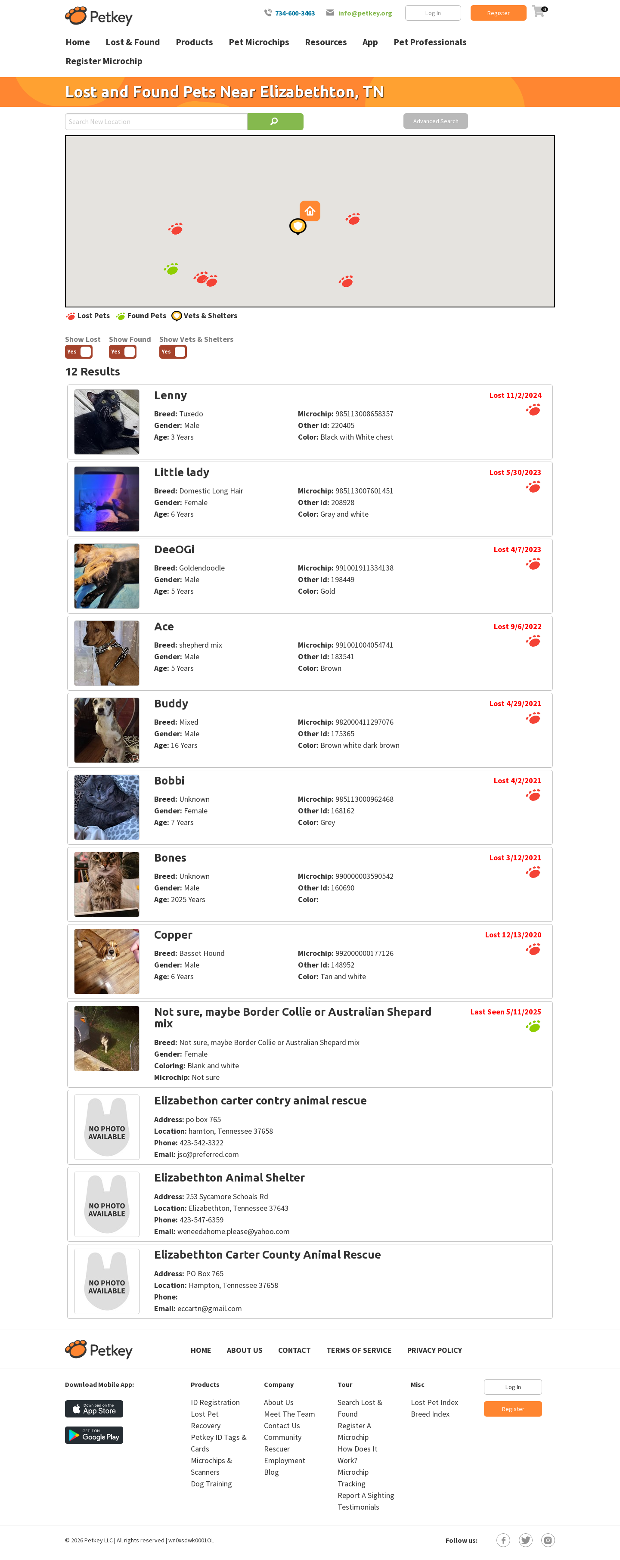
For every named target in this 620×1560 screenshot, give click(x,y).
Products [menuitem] (194, 42)
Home (201, 1350)
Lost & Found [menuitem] (132, 42)
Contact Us (282, 1425)
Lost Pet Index (434, 1402)
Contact (294, 1350)
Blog (271, 1472)
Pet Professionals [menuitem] (430, 42)
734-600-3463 (295, 13)
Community (282, 1437)
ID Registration (215, 1402)
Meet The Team (289, 1414)
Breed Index (430, 1414)
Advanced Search (436, 121)
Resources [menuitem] (326, 42)
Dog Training (211, 1484)
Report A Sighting (366, 1495)
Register (498, 13)
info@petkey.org (365, 13)
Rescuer (277, 1449)
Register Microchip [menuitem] (104, 61)
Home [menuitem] (77, 42)
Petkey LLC (98, 1540)
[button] (200, 277)
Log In (433, 13)
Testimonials (358, 1507)
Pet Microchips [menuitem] (259, 42)
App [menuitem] (370, 42)
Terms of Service (359, 1350)
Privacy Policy (434, 1350)
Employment (284, 1460)
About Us (245, 1350)
